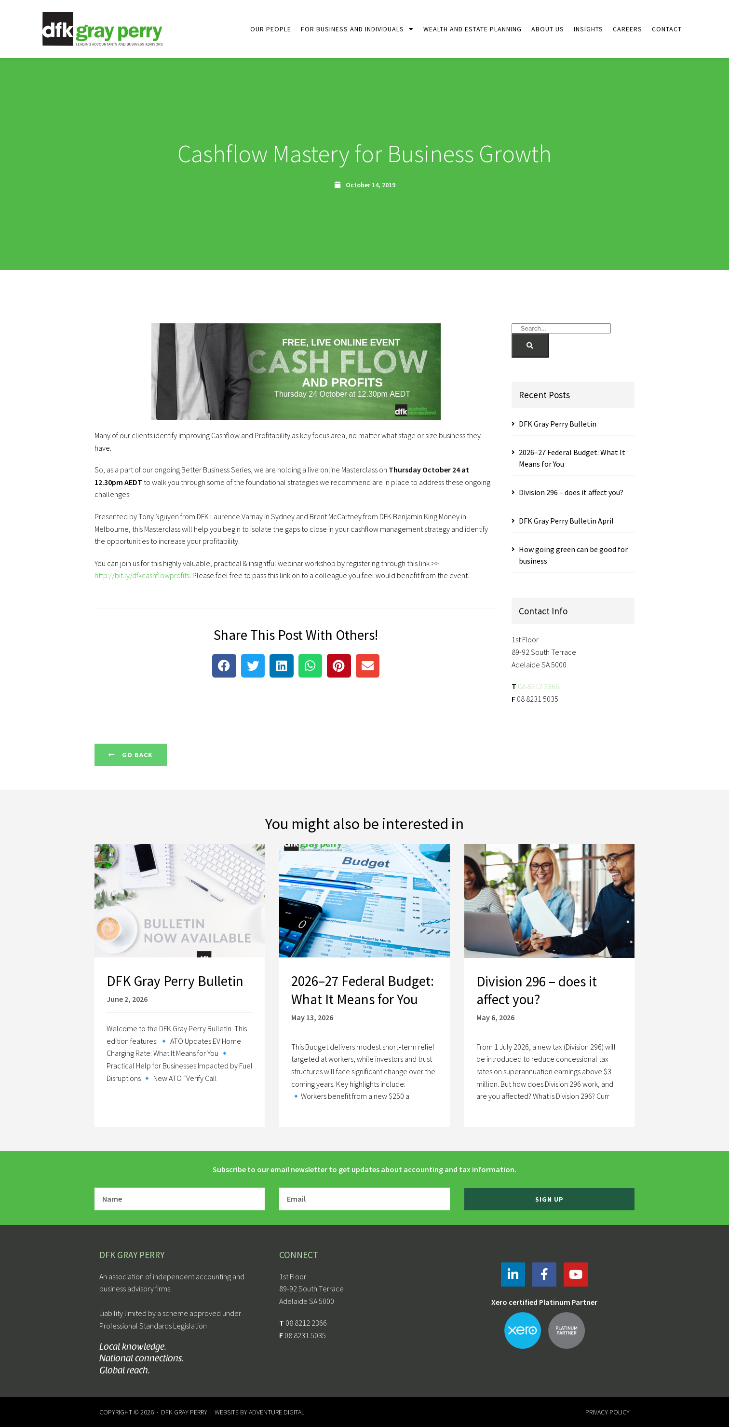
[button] (224, 666)
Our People (270, 29)
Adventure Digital (276, 1412)
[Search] (530, 345)
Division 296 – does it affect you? (571, 492)
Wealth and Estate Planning (472, 29)
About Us (547, 29)
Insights (588, 29)
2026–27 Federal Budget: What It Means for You (362, 990)
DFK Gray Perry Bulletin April (566, 521)
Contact (667, 29)
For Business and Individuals (357, 29)
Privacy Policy (607, 1412)
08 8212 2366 (538, 686)
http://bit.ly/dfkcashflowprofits (141, 575)
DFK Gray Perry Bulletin (557, 424)
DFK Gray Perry (184, 1412)
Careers (627, 29)
